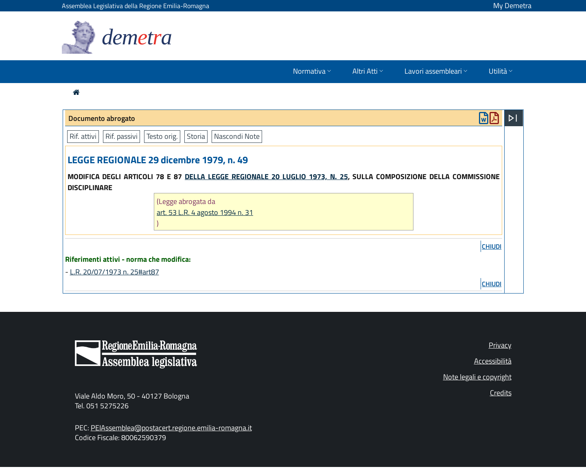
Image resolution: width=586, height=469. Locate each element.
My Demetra (512, 5)
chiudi (491, 246)
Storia (196, 136)
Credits (501, 392)
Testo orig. (162, 136)
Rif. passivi (121, 136)
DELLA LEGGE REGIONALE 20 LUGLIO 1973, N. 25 (266, 176)
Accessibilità (493, 360)
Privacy (500, 345)
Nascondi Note (237, 136)
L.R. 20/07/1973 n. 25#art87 (114, 271)
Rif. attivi (83, 136)
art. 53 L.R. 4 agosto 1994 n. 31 (205, 212)
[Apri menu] (513, 118)
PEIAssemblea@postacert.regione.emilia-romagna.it (171, 427)
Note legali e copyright (477, 376)
